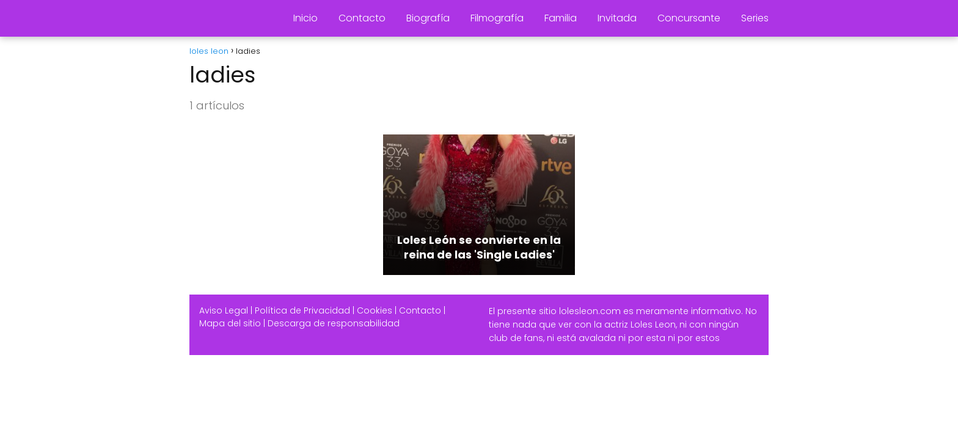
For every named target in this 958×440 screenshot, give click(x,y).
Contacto (362, 18)
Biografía (428, 18)
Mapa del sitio (230, 323)
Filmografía (497, 18)
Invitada (617, 18)
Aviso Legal (223, 310)
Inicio (305, 18)
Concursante (688, 18)
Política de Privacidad (302, 310)
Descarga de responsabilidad (334, 323)
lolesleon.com (590, 311)
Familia (560, 18)
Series (755, 18)
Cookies (374, 310)
